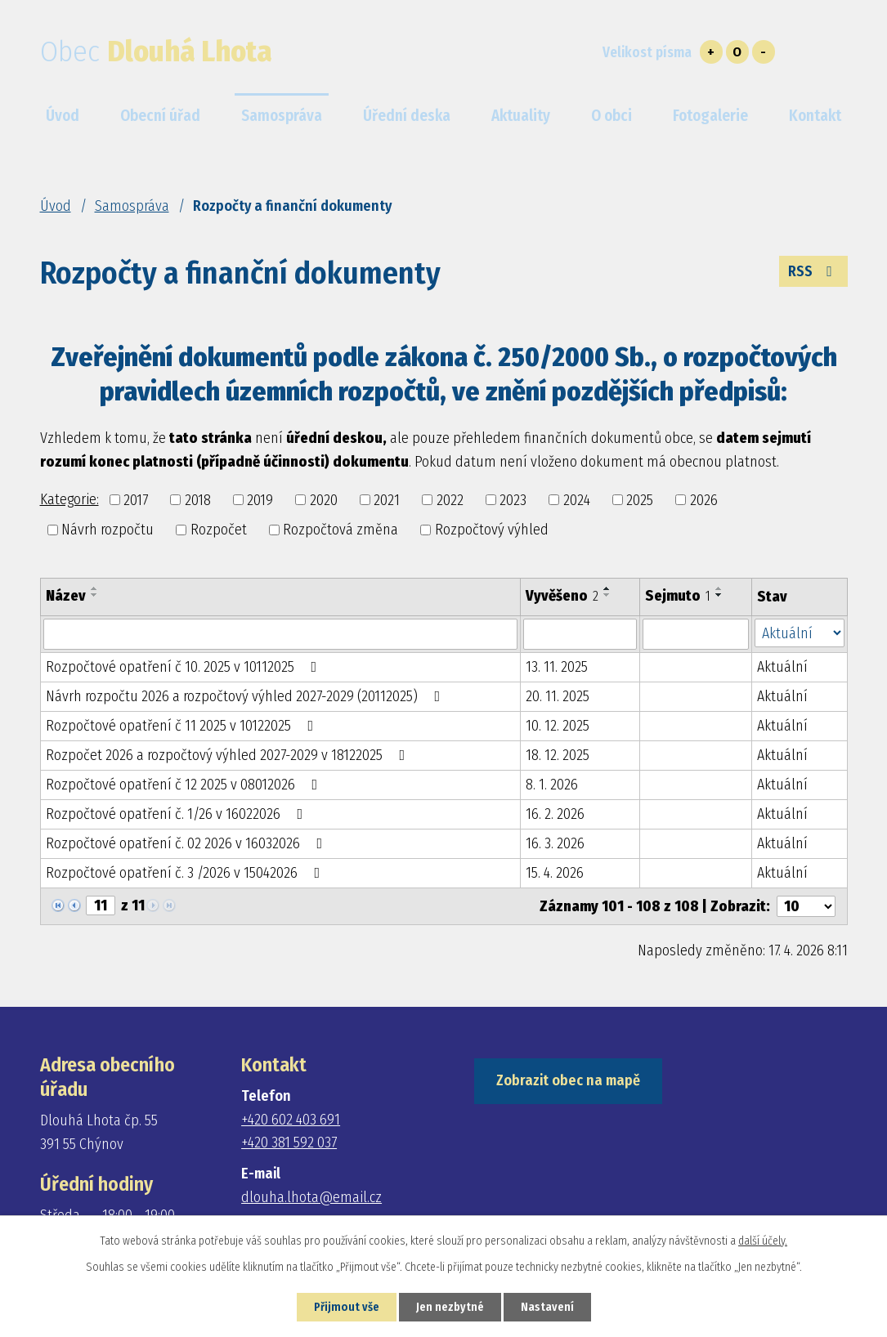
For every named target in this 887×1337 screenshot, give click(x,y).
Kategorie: (69, 499)
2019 (260, 499)
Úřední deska (406, 115)
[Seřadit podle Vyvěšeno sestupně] (607, 595)
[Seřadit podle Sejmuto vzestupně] (719, 588)
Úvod (55, 206)
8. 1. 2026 (552, 785)
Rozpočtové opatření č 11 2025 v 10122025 (183, 726)
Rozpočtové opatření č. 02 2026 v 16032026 (187, 843)
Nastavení (547, 1307)
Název (66, 596)
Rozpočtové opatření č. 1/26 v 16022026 (178, 814)
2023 (512, 499)
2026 (704, 499)
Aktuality (520, 115)
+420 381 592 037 (289, 1142)
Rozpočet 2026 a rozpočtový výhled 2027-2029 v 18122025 (229, 755)
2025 (639, 499)
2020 (324, 499)
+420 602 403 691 (290, 1120)
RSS (813, 271)
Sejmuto (677, 596)
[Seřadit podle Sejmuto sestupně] (719, 595)
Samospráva (132, 206)
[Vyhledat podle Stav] (799, 633)
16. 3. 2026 (555, 843)
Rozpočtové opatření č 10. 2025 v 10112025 (185, 667)
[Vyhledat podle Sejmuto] (695, 634)
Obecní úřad (160, 115)
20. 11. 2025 (557, 696)
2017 (135, 499)
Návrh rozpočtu (107, 530)
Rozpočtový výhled (492, 530)
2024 (576, 499)
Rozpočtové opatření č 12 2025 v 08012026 (185, 785)
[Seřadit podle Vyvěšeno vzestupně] (607, 588)
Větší (711, 52)
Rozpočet (218, 530)
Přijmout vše (346, 1307)
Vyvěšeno (562, 596)
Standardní (737, 52)
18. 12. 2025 (557, 755)
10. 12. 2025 (557, 726)
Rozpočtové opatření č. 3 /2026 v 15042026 (186, 873)
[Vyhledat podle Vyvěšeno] (580, 634)
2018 (198, 499)
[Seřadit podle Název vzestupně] (95, 588)
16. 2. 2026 (555, 814)
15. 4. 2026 (555, 873)
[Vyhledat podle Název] (280, 634)
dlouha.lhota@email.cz (311, 1197)
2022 (450, 499)
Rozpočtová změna (340, 530)
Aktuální (782, 667)
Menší (763, 52)
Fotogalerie (710, 115)
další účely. (762, 1241)
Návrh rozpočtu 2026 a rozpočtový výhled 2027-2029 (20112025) (246, 696)
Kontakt (815, 115)
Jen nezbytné (450, 1307)
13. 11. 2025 (557, 667)
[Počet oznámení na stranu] (806, 906)
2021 (387, 499)
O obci (611, 115)
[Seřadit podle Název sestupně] (95, 595)
